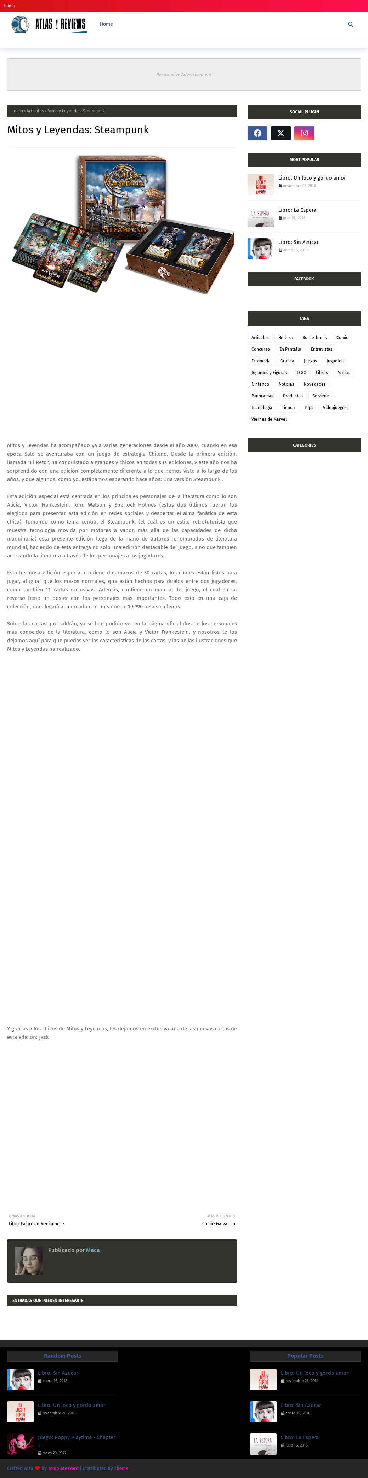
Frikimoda (261, 360)
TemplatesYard (63, 1468)
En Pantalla (290, 349)
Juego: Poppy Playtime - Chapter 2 (76, 1441)
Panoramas (262, 395)
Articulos (35, 111)
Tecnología (261, 407)
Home (9, 6)
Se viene (320, 395)
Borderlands (314, 337)
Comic (342, 337)
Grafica (287, 360)
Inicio (17, 111)
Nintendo (260, 384)
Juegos (310, 360)
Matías (344, 372)
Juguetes (335, 360)
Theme (121, 1468)
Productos (293, 395)
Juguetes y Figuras (269, 372)
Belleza (285, 337)
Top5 (309, 407)
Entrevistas (322, 349)
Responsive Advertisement (184, 74)
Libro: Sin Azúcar (298, 242)
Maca (92, 1250)
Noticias (286, 384)
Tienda (288, 407)
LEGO (301, 372)
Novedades (315, 384)
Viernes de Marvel (269, 419)
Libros (322, 372)
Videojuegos (335, 407)
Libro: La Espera (297, 210)
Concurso (260, 349)
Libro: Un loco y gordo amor (312, 178)
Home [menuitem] (106, 24)
